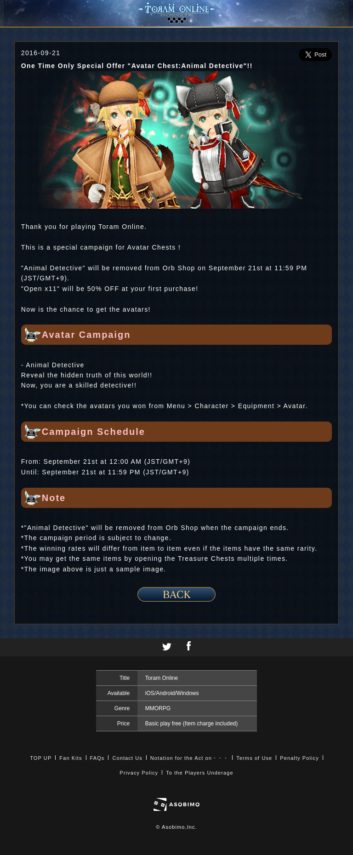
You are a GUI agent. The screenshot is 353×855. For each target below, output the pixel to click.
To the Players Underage (199, 772)
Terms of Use (254, 758)
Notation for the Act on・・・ (189, 758)
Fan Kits (70, 758)
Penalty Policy (299, 758)
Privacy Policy (139, 772)
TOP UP (40, 758)
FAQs (97, 758)
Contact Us (127, 758)
